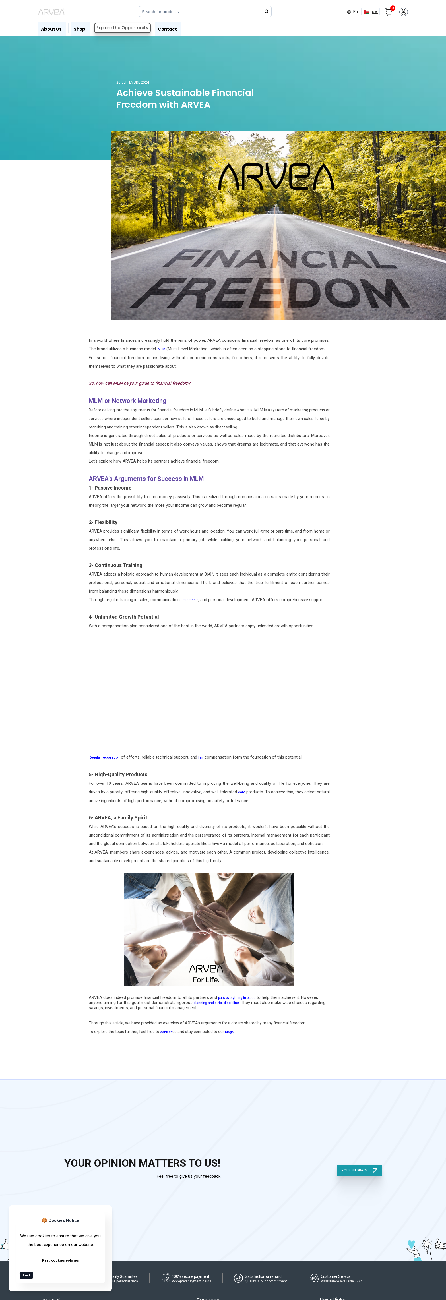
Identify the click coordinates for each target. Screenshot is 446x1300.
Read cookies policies (60, 1258)
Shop (77, 27)
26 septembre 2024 (136, 82)
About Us (47, 27)
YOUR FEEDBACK (358, 1167)
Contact (167, 27)
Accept (29, 1274)
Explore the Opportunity (120, 27)
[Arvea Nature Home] (51, 11)
